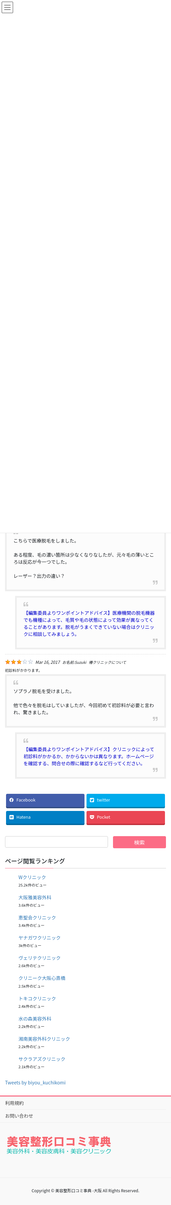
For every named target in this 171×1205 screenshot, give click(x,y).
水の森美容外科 (34, 1018)
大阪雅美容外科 (34, 897)
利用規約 (14, 1103)
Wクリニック (32, 877)
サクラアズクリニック (41, 1059)
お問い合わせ (19, 1115)
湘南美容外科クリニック (44, 1038)
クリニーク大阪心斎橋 (41, 978)
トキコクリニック (37, 998)
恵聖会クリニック (37, 917)
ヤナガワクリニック (39, 937)
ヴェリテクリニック (39, 957)
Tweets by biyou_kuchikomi (35, 1082)
